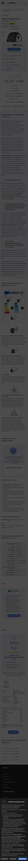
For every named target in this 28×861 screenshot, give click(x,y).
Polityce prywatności (17, 834)
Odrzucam (13, 859)
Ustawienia (5, 859)
